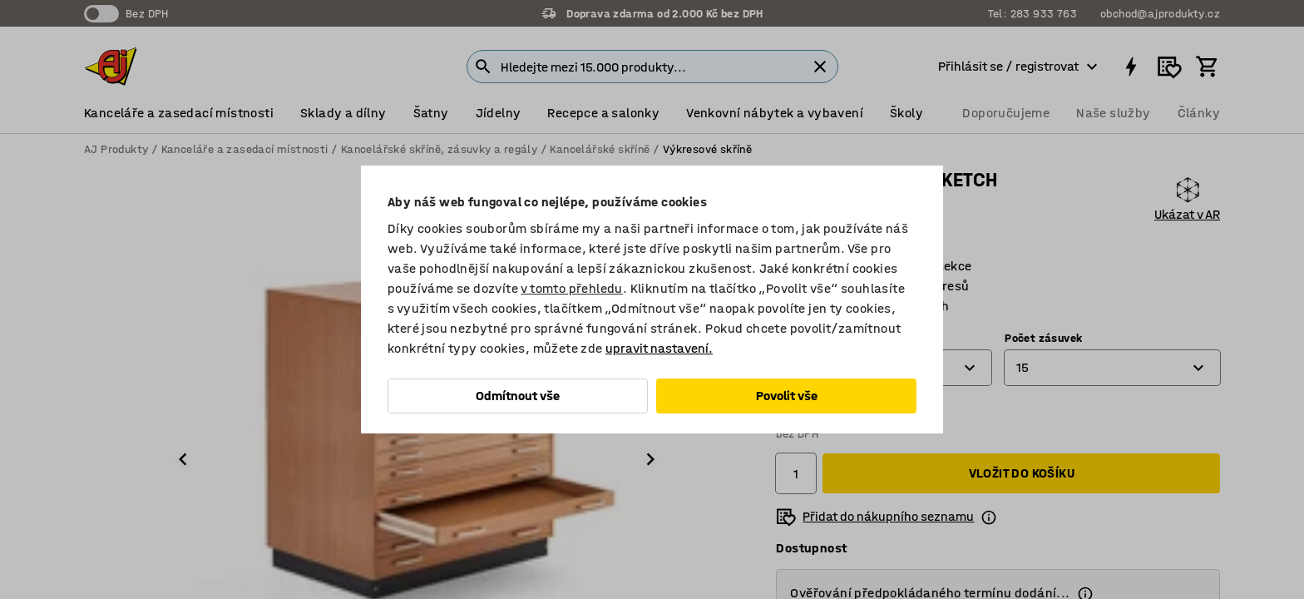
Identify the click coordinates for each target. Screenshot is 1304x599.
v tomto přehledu (571, 288)
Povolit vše (786, 395)
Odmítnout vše (518, 395)
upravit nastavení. (659, 348)
